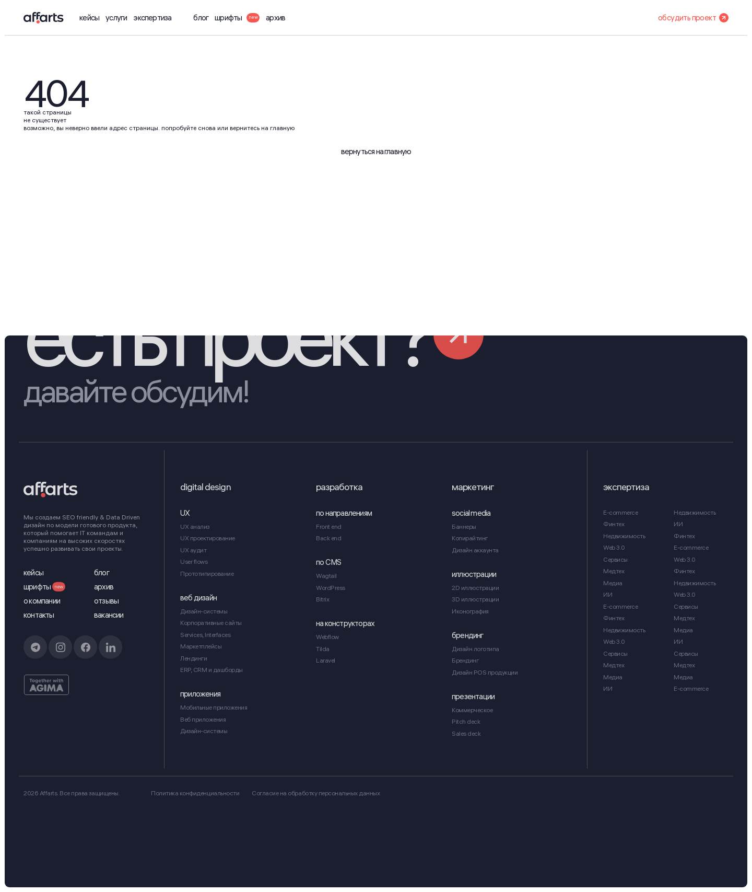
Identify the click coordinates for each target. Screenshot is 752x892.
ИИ (607, 594)
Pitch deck (466, 721)
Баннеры (464, 526)
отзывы (106, 601)
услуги (116, 17)
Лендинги (193, 658)
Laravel (325, 660)
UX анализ (194, 526)
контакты (39, 615)
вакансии (109, 615)
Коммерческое (472, 710)
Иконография (470, 611)
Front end (329, 526)
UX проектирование (207, 538)
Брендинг (465, 660)
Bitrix (322, 599)
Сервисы (615, 559)
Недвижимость (624, 536)
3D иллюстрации (475, 599)
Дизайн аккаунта (475, 550)
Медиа (612, 583)
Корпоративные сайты (211, 623)
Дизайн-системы (203, 611)
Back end (328, 538)
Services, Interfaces (205, 635)
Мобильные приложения (213, 707)
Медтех (613, 571)
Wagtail (326, 576)
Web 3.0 (614, 547)
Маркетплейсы (200, 646)
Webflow (327, 637)
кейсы (89, 17)
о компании (42, 601)
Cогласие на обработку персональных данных (316, 793)
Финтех (613, 524)
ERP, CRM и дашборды (211, 670)
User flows (193, 561)
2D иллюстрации (475, 588)
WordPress (330, 588)
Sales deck (466, 733)
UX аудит (193, 550)
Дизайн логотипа (475, 649)
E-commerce (620, 512)
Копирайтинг (470, 538)
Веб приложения (203, 719)
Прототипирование (206, 573)
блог (200, 17)
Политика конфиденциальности (195, 793)
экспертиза (152, 17)
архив (275, 17)
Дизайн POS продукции (485, 672)
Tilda (323, 649)
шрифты (237, 17)
